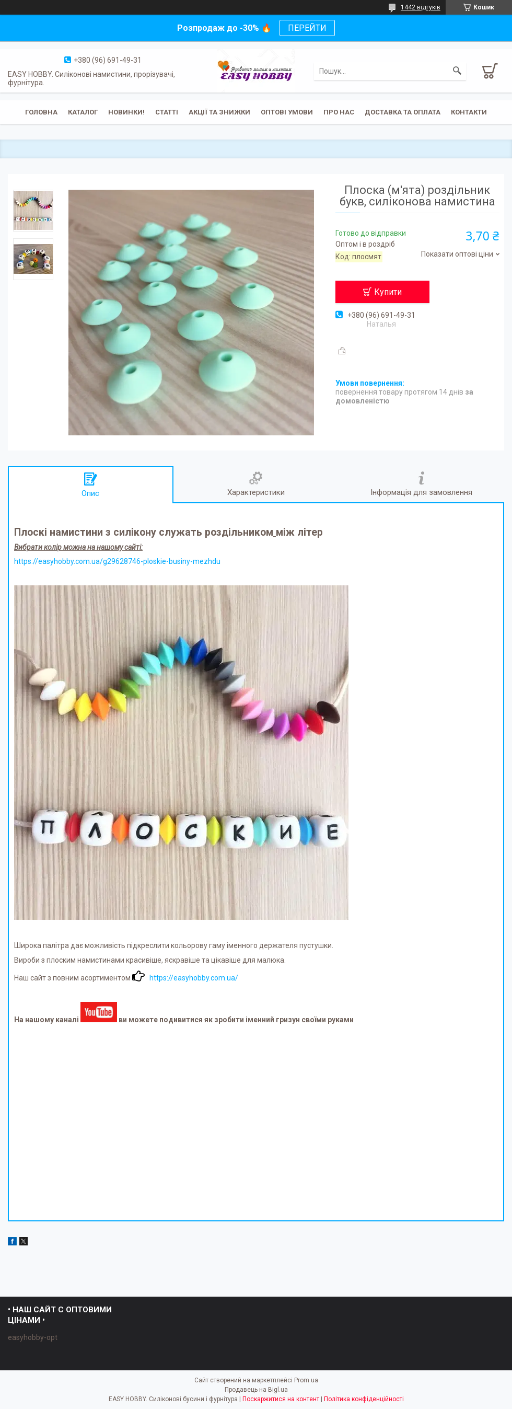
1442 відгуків (420, 7)
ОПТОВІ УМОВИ (287, 112)
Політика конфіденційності (364, 1399)
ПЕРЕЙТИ (307, 28)
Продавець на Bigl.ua (256, 1389)
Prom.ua (306, 1380)
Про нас (338, 112)
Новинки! (126, 112)
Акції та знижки (219, 112)
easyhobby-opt (32, 1337)
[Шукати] (457, 71)
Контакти (469, 112)
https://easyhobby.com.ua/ (193, 978)
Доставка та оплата (402, 112)
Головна (41, 112)
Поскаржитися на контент (280, 1399)
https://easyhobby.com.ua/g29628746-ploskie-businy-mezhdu (117, 561)
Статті (166, 112)
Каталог (83, 112)
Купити (388, 292)
